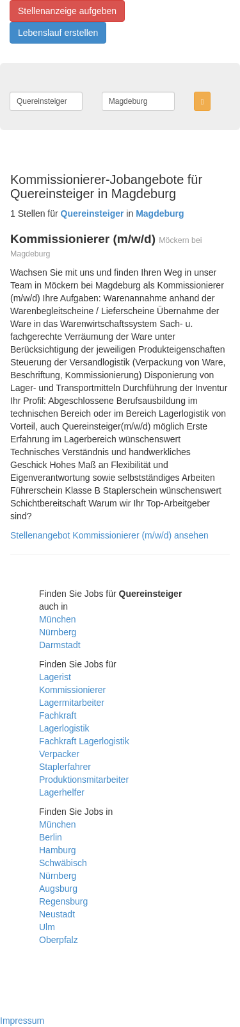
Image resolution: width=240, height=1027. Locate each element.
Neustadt (57, 914)
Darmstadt (60, 645)
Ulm (47, 927)
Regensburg (63, 901)
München (57, 619)
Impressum (22, 1020)
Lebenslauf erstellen (58, 33)
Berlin (50, 837)
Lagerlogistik (64, 728)
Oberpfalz (58, 940)
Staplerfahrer (65, 767)
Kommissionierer (72, 690)
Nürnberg (57, 632)
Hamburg (57, 850)
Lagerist (55, 677)
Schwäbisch (63, 863)
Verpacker (59, 754)
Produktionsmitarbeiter (84, 779)
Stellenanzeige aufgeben (67, 11)
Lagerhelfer (61, 792)
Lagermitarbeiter (71, 702)
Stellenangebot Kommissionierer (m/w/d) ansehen (109, 535)
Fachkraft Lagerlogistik (84, 741)
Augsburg (58, 888)
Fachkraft (57, 715)
